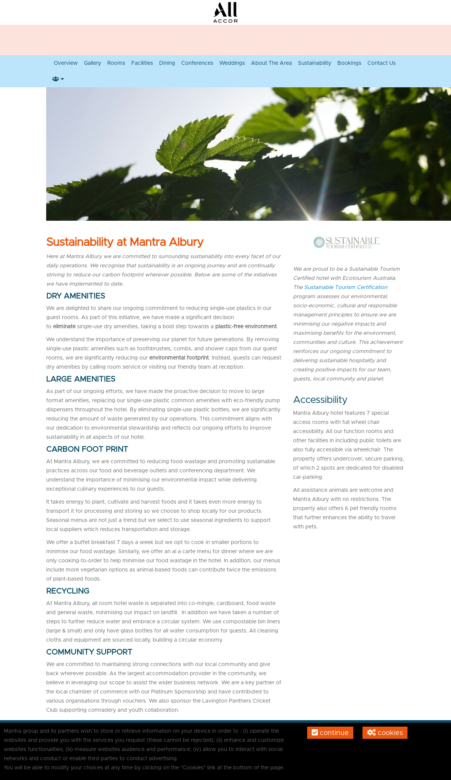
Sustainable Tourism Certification (345, 287)
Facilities (142, 63)
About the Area (271, 63)
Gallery (92, 63)
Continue (330, 733)
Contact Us (381, 63)
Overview (66, 63)
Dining (167, 63)
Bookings (349, 63)
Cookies (385, 733)
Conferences (197, 63)
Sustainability (314, 63)
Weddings (232, 63)
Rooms (116, 63)
